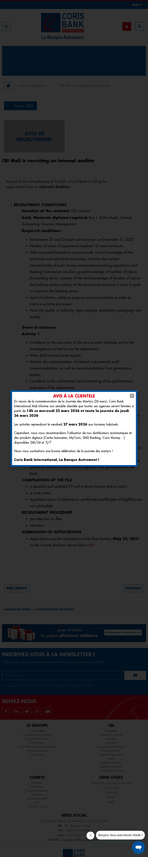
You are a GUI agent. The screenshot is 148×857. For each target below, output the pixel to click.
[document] (74, 428)
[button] (132, 395)
